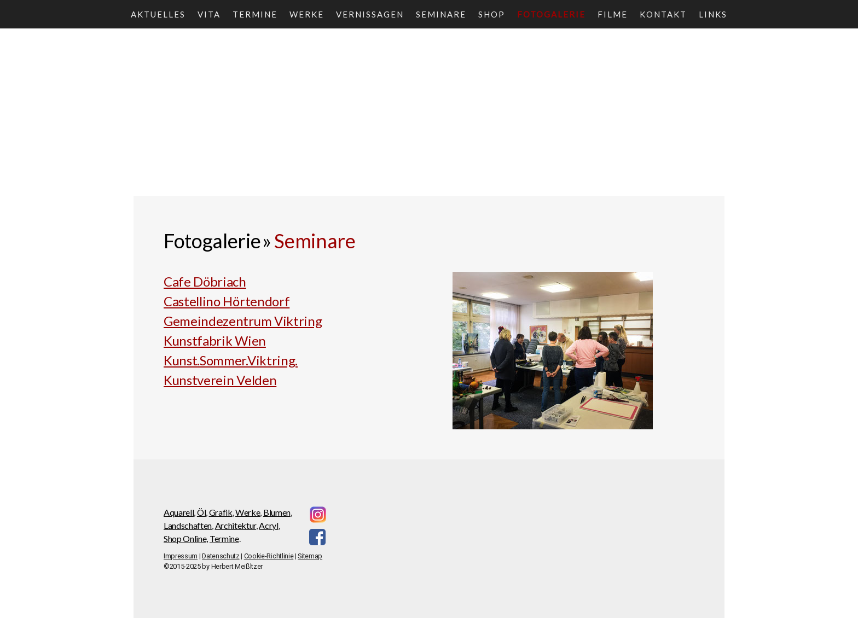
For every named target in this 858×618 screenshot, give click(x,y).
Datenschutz (220, 556)
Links (713, 14)
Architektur (235, 525)
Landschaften (188, 525)
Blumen (277, 512)
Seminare (441, 14)
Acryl (268, 525)
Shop (491, 14)
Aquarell (179, 512)
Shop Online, (186, 538)
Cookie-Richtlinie (269, 556)
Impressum (181, 556)
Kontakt (663, 14)
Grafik (221, 512)
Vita (209, 14)
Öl (201, 512)
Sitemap (310, 556)
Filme (613, 14)
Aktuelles (158, 14)
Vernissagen (370, 14)
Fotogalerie (551, 14)
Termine (255, 14)
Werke (306, 14)
